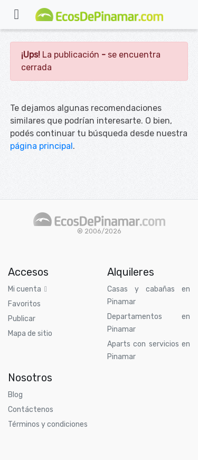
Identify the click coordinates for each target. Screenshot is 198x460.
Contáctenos (30, 409)
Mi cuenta (27, 289)
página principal (41, 146)
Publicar (21, 318)
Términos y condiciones (48, 424)
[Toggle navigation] (16, 14)
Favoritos (24, 303)
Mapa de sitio (30, 333)
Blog (15, 394)
